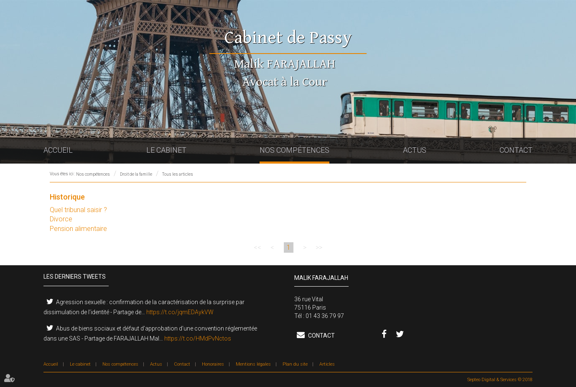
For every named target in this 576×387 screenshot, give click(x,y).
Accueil (58, 150)
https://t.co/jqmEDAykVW (180, 312)
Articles (327, 364)
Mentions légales (253, 364)
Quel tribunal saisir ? (78, 210)
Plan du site (295, 364)
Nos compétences (294, 150)
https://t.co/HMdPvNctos (197, 338)
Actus (414, 150)
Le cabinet (166, 150)
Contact (516, 150)
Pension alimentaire (78, 229)
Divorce (61, 219)
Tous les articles (177, 174)
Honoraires (213, 364)
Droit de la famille (136, 174)
